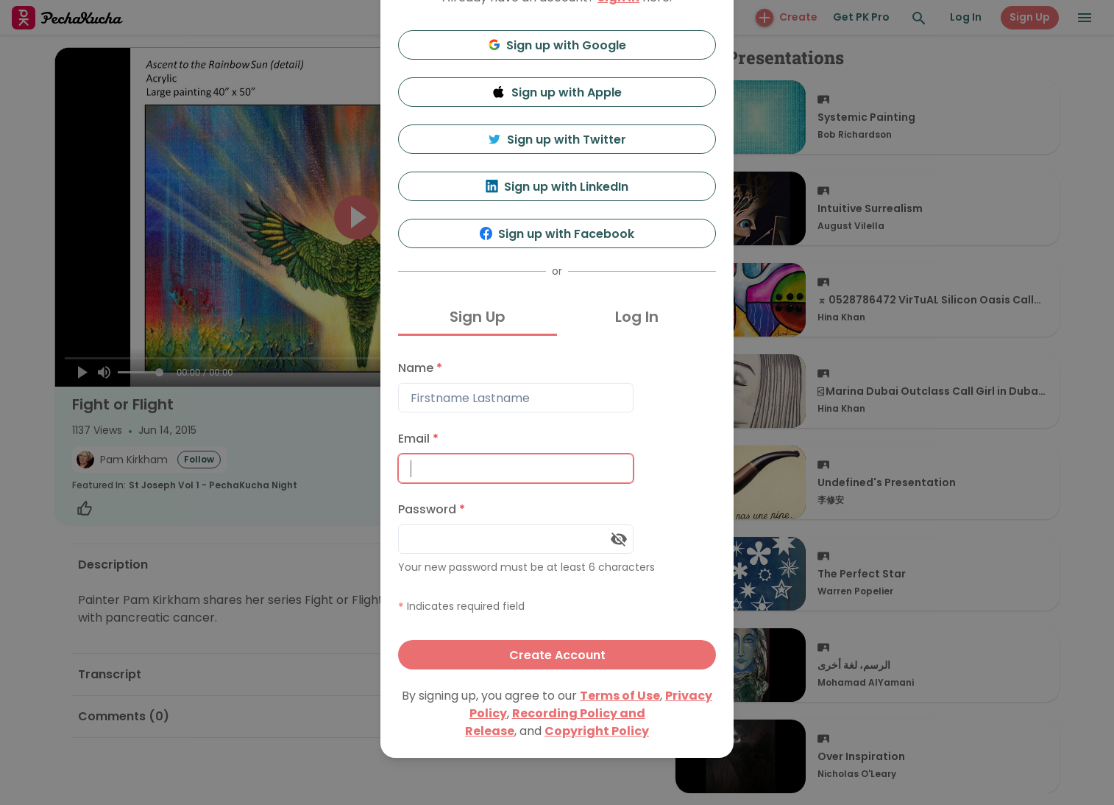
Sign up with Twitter (557, 139)
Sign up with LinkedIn (557, 186)
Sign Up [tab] (477, 316)
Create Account (557, 655)
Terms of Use (620, 695)
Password (431, 509)
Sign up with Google (557, 45)
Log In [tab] (637, 316)
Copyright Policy (596, 731)
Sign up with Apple (557, 92)
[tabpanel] (557, 511)
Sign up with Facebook (557, 233)
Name (420, 367)
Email (418, 438)
